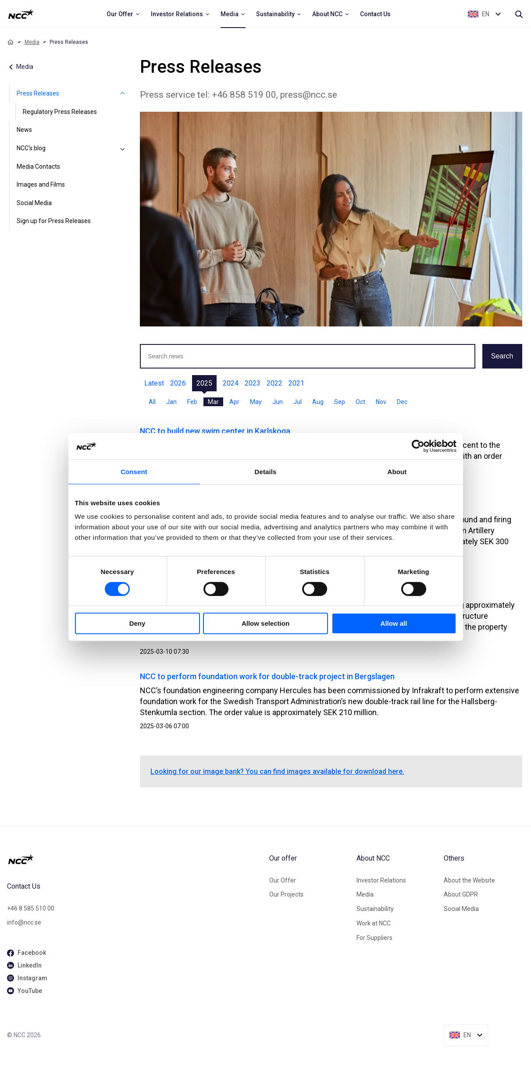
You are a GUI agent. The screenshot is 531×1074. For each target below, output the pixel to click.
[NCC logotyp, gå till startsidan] (134, 859)
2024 (231, 383)
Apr (234, 401)
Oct (360, 401)
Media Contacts (38, 166)
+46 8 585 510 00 (30, 908)
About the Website (469, 880)
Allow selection (265, 623)
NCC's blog (31, 148)
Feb (192, 401)
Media (32, 42)
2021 (296, 383)
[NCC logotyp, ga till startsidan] (21, 14)
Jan (171, 401)
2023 (252, 383)
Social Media (34, 202)
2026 (178, 383)
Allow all (394, 623)
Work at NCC (373, 923)
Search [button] (502, 356)
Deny (137, 623)
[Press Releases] (122, 94)
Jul (297, 401)
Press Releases (38, 93)
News (24, 129)
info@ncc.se (24, 922)
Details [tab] (266, 471)
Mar (213, 401)
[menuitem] (123, 14)
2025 (204, 383)
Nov (381, 401)
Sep (339, 401)
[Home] (10, 42)
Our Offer (282, 880)
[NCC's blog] (122, 148)
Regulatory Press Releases (60, 111)
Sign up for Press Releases (54, 220)
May (256, 401)
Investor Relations (381, 880)
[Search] (518, 14)
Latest (154, 383)
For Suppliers (374, 937)
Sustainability (375, 908)
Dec (402, 401)
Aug (318, 401)
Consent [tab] (134, 471)
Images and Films (41, 184)
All (152, 401)
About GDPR (461, 894)
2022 (274, 383)
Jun (277, 401)
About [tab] (397, 471)
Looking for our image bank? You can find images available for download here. (277, 771)
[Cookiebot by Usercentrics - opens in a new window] (418, 446)
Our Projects (286, 894)
